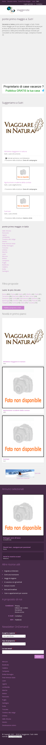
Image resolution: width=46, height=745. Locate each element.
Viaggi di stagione (10, 578)
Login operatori (28, 4)
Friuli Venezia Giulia (8, 244)
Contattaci (39, 4)
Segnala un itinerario (11, 571)
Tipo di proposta (9, 641)
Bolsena (34, 298)
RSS (17, 741)
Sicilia (4, 269)
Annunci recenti (9, 586)
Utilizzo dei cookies (21, 608)
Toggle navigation (4, 10)
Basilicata (5, 265)
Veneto (4, 241)
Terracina (5, 296)
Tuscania (31, 303)
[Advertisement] (22, 60)
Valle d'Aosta (6, 231)
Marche (4, 252)
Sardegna (5, 271)
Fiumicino (5, 298)
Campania (5, 261)
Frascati (34, 301)
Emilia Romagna (7, 246)
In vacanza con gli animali (13, 582)
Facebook (2, 741)
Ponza (13, 294)
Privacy (17, 606)
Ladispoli (25, 301)
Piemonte (5, 233)
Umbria (4, 250)
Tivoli (36, 294)
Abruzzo (5, 256)
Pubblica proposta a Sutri (12, 308)
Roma (4, 294)
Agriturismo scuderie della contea (17, 182)
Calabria (5, 267)
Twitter (12, 741)
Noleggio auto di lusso (12, 538)
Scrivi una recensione (11, 575)
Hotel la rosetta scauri (12, 557)
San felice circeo (28, 296)
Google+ (7, 741)
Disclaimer (18, 610)
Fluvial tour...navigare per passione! (17, 547)
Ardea (22, 303)
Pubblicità (18, 620)
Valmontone (24, 298)
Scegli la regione (9, 633)
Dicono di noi (19, 612)
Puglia (4, 263)
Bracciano (15, 296)
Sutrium (7, 211)
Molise (4, 258)
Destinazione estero (9, 725)
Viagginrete (23, 10)
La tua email (7, 649)
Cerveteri (16, 301)
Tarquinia (5, 303)
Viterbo (28, 294)
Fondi (14, 298)
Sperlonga (5, 301)
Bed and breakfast (10, 589)
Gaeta (21, 294)
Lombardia (6, 237)
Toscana (5, 248)
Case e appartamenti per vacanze (15, 593)
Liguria (4, 235)
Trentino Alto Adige (8, 239)
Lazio (4, 254)
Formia (14, 303)
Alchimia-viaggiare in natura (15, 151)
